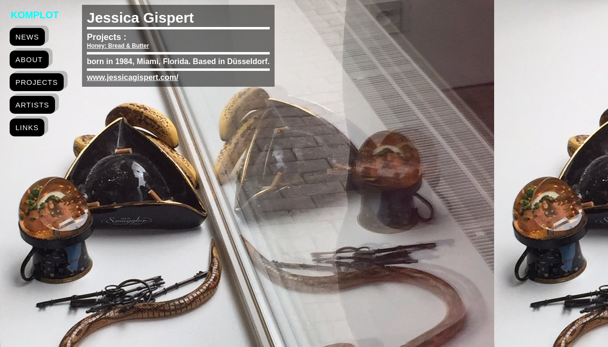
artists (32, 105)
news (27, 37)
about (29, 59)
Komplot (35, 15)
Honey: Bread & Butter (118, 45)
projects (36, 82)
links (27, 127)
